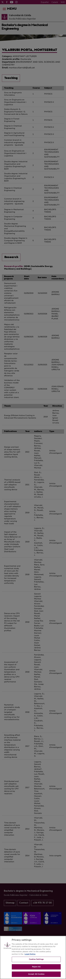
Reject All (36, 968)
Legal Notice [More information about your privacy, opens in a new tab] (30, 955)
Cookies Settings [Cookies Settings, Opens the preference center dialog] (36, 961)
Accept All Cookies (36, 975)
